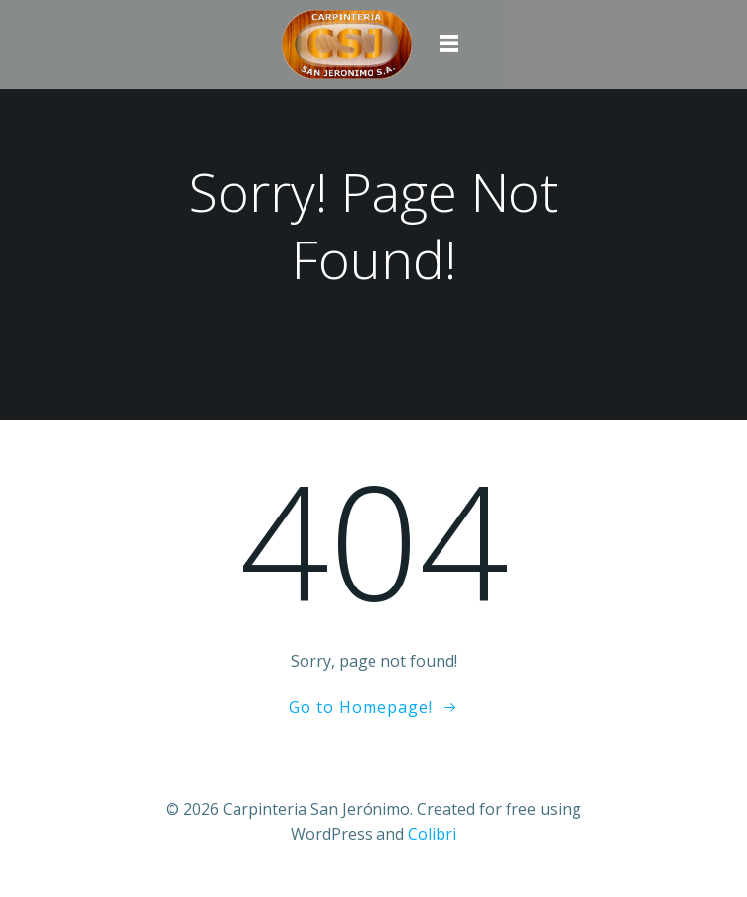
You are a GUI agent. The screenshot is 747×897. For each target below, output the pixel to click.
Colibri (432, 834)
